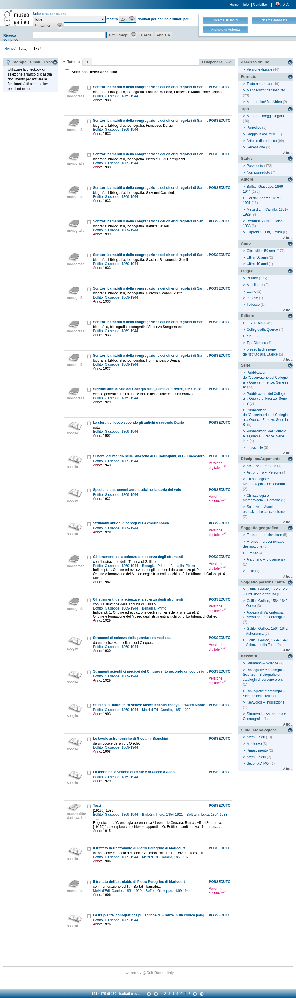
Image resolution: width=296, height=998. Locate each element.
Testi (97, 806)
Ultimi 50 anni (257, 257)
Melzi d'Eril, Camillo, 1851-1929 (167, 710)
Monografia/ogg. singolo (265, 116)
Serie (245, 365)
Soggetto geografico (259, 528)
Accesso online (255, 62)
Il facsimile (255, 447)
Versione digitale (217, 465)
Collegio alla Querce (262, 329)
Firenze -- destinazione (264, 535)
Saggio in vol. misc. (262, 134)
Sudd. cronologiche (259, 730)
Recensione (256, 147)
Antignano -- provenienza (266, 559)
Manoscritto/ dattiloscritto (266, 90)
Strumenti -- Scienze (262, 663)
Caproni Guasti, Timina (264, 232)
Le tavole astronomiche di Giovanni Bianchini (130, 738)
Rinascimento (257, 750)
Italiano (252, 278)
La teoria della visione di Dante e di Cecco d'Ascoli (135, 772)
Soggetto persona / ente (263, 582)
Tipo (245, 109)
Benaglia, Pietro (183, 566)
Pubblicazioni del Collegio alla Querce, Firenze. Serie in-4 (264, 436)
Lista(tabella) (217, 62)
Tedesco (253, 305)
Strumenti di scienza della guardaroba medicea (132, 638)
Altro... (288, 153)
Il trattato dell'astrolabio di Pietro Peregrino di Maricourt (139, 848)
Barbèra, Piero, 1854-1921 (163, 815)
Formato (248, 76)
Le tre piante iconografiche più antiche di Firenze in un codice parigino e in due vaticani (165, 915)
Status (247, 158)
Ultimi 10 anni (257, 264)
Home (234, 5)
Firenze (252, 553)
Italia (250, 571)
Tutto (71, 62)
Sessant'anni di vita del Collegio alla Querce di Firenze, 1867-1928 (147, 389)
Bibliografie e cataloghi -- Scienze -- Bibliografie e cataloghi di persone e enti (264, 675)
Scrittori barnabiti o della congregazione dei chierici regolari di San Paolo (153, 87)
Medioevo (254, 744)
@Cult (148, 973)
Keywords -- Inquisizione (266, 702)
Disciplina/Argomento (261, 458)
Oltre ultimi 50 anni (261, 251)
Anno (246, 243)
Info (246, 5)
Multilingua (255, 285)
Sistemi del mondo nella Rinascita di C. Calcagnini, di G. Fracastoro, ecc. (153, 456)
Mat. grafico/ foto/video (264, 102)
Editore (247, 316)
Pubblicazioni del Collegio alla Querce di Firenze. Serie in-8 (265, 399)
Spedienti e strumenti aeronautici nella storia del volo (137, 490)
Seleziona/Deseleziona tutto (94, 72)
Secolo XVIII (256, 757)
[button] (127, 19)
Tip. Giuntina (256, 343)
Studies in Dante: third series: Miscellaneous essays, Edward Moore (149, 705)
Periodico (254, 128)
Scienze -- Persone (261, 466)
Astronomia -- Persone (264, 472)
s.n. (249, 336)
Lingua (247, 271)
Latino (251, 292)
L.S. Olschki (256, 323)
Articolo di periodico (262, 141)
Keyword (249, 656)
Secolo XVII (256, 737)
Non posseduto (258, 172)
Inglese (252, 298)
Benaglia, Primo (154, 566)
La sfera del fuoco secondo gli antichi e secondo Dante (138, 423)
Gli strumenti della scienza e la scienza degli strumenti (138, 557)
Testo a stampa (258, 84)
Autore (247, 179)
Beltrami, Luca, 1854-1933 (207, 815)
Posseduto (255, 166)
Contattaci (261, 5)
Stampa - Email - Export (31, 62)
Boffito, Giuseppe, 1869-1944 (116, 96)
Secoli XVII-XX (258, 763)
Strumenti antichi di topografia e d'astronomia (131, 523)
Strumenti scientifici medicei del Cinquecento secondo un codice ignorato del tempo (163, 671)
